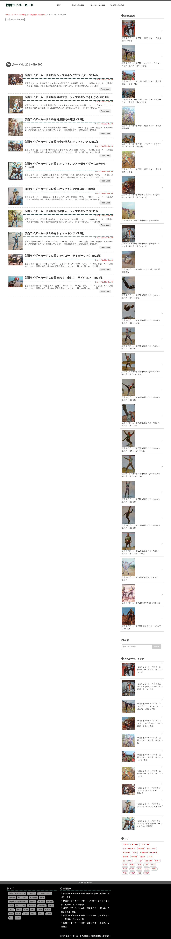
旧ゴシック (127, 861)
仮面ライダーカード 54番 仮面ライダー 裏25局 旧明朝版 (149, 740)
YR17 (132, 873)
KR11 (157, 861)
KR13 (153, 865)
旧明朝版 (148, 861)
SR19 (139, 869)
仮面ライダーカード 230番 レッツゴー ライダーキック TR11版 (63, 255)
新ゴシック (151, 849)
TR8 (146, 865)
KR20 (147, 869)
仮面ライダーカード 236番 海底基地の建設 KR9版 (54, 119)
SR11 (132, 865)
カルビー (145, 845)
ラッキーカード (129, 849)
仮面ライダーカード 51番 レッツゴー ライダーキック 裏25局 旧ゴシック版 (149, 723)
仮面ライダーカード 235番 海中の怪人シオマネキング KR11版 (61, 141)
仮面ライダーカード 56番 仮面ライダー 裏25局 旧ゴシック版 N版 (149, 757)
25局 (150, 857)
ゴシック (138, 861)
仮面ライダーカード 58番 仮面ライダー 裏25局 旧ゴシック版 (149, 669)
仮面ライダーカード (131, 845)
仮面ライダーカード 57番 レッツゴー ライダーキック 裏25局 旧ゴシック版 (149, 706)
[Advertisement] (60, 41)
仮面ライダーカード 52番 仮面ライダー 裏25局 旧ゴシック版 (149, 773)
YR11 (154, 869)
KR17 (125, 873)
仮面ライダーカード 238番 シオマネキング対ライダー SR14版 (61, 75)
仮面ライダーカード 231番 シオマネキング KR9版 (54, 233)
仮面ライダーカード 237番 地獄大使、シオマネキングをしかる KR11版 (67, 97)
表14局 (134, 857)
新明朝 (125, 857)
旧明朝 (142, 857)
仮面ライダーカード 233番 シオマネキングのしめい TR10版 (60, 188)
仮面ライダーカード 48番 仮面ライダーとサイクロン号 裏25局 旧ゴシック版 (149, 686)
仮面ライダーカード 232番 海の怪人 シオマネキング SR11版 (61, 211)
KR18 (125, 869)
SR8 (132, 869)
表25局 (141, 849)
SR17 (146, 873)
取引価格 (126, 853)
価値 (135, 853)
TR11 (125, 865)
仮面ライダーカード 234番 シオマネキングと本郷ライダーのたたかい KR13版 (148, 823)
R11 (139, 873)
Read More (105, 89)
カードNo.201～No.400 (105, 79)
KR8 (139, 865)
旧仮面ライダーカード (148, 853)
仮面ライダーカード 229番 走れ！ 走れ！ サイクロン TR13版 (64, 277)
